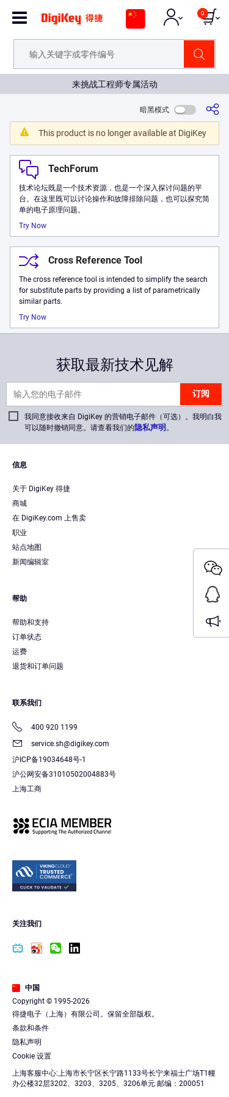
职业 (19, 532)
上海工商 (27, 789)
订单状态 (27, 637)
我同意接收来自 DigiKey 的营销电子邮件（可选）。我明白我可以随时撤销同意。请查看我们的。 (123, 422)
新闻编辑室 (30, 562)
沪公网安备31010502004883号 (64, 774)
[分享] (212, 109)
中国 (26, 988)
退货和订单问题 (38, 666)
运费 (19, 651)
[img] (72, 23)
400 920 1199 (45, 728)
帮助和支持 (30, 622)
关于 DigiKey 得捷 (41, 488)
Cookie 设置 (31, 1056)
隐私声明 (150, 427)
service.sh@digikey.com (60, 744)
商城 (19, 503)
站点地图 (27, 547)
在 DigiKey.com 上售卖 (49, 518)
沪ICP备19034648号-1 (49, 759)
